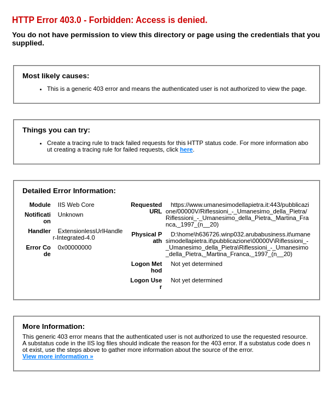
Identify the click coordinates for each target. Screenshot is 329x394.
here (186, 149)
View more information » (57, 356)
